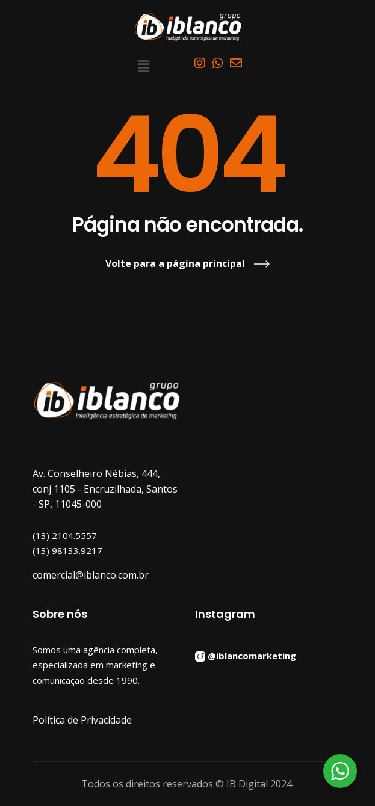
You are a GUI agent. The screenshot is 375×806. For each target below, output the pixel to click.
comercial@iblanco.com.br (91, 575)
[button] (144, 65)
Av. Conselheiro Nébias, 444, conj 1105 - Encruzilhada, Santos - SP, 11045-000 (105, 489)
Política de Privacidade (82, 720)
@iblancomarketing (252, 655)
